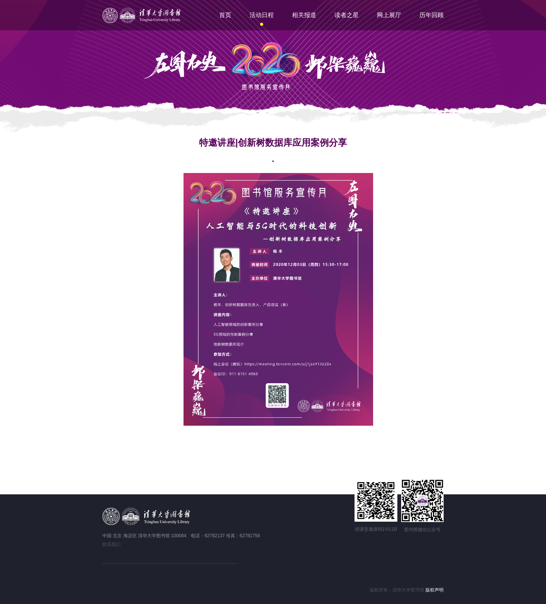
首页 (225, 15)
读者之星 (346, 15)
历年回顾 (431, 15)
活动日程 (261, 15)
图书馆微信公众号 (422, 529)
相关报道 (304, 15)
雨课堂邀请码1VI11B (376, 529)
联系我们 (111, 544)
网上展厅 (389, 15)
